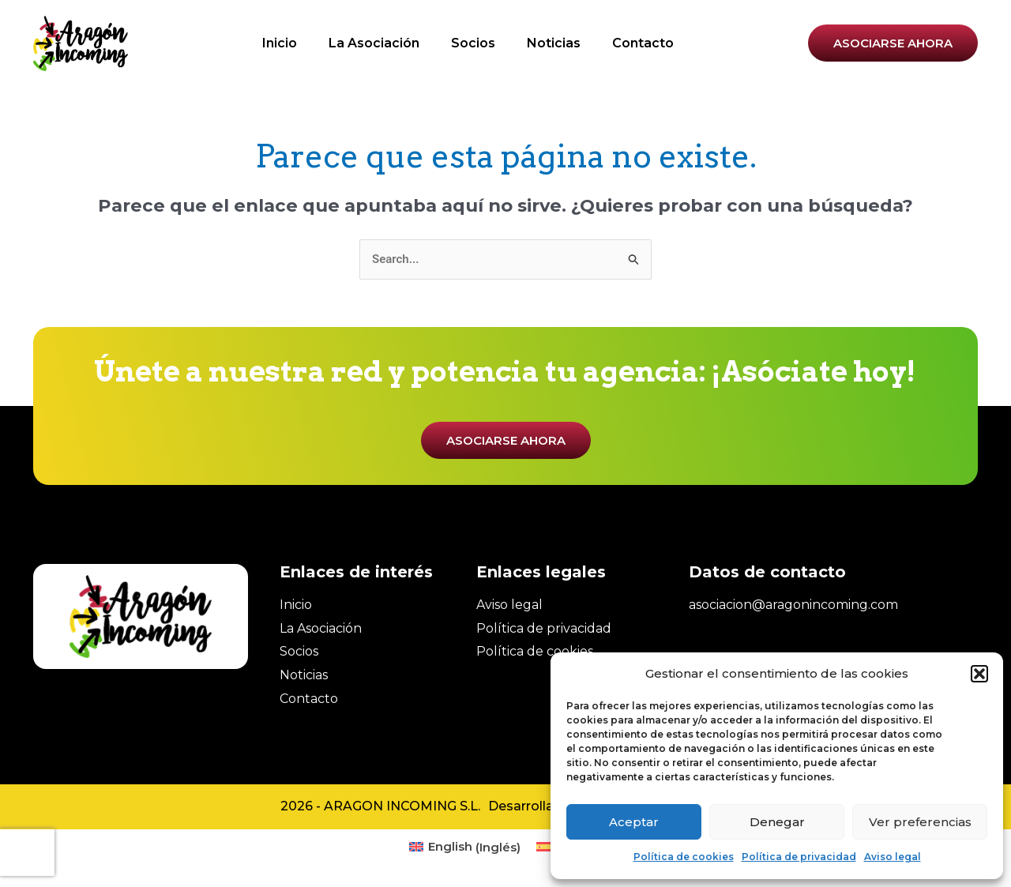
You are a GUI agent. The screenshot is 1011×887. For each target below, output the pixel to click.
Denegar (777, 821)
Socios (473, 43)
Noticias (554, 43)
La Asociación (374, 43)
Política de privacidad (799, 857)
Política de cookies (683, 857)
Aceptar (634, 821)
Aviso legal (892, 857)
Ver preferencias (920, 821)
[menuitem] (464, 847)
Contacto (643, 43)
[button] (979, 674)
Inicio (279, 43)
